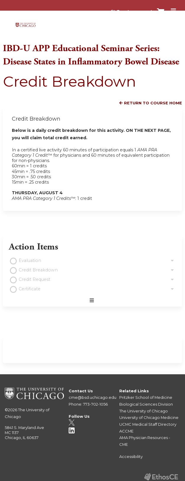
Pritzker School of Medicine (145, 397)
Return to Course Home (153, 103)
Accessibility (131, 456)
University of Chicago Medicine (148, 417)
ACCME (126, 431)
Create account (134, 11)
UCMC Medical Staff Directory (147, 424)
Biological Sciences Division (146, 404)
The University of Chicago (143, 411)
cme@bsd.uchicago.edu (92, 397)
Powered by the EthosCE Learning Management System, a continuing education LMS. (161, 476)
